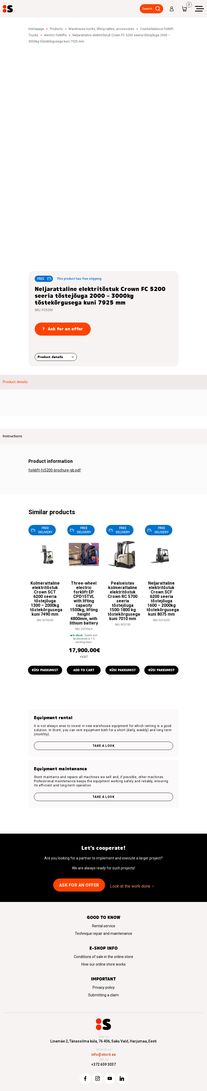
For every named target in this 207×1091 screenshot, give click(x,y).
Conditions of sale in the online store (103, 957)
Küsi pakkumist (45, 670)
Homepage (36, 29)
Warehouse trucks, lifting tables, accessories (101, 29)
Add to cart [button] (83, 670)
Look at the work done (130, 886)
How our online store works (103, 964)
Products (56, 29)
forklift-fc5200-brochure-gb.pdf (54, 470)
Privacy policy (104, 987)
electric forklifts (55, 35)
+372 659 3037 (103, 1064)
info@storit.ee (103, 1054)
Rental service (103, 926)
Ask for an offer (79, 885)
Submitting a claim (103, 995)
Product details (50, 357)
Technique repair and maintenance (103, 933)
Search (147, 9)
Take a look (104, 746)
